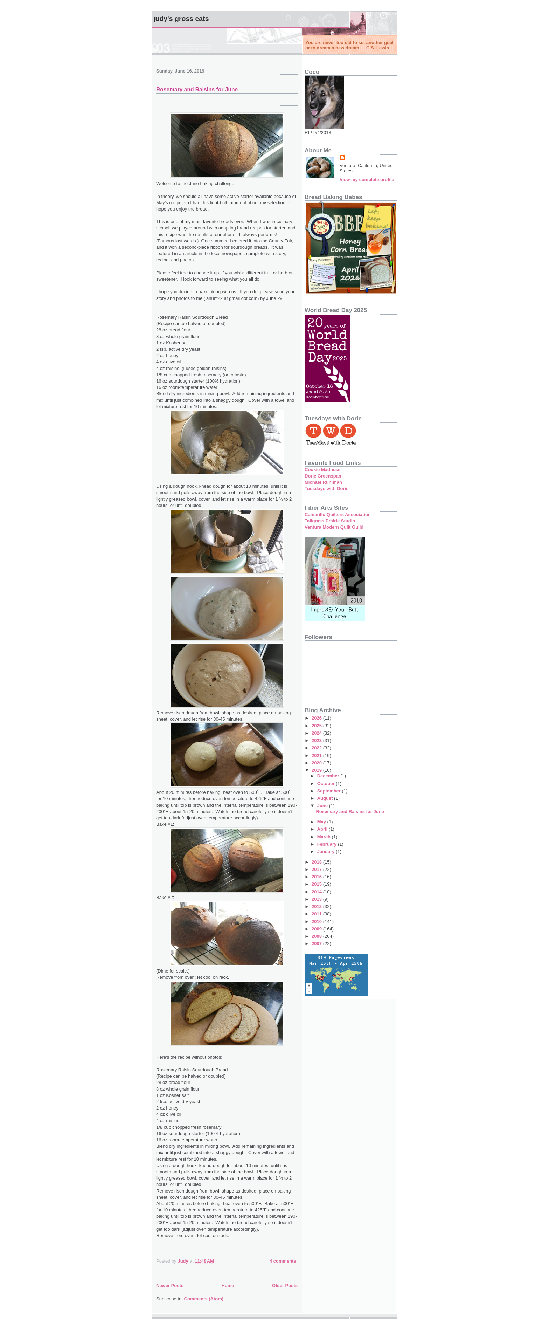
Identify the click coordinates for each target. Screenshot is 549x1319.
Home (227, 1285)
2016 (317, 876)
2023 (317, 740)
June (323, 805)
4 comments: (284, 1261)
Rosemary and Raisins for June (197, 89)
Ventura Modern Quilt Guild (334, 527)
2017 (317, 869)
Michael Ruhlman (323, 482)
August (325, 798)
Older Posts (285, 1285)
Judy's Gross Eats (181, 18)
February (327, 844)
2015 (317, 884)
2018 (317, 862)
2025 (317, 725)
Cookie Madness (323, 469)
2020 (317, 762)
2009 (317, 929)
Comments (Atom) (204, 1298)
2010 (317, 921)
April (323, 829)
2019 (317, 770)
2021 (317, 755)
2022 (317, 747)
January (326, 851)
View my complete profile (367, 179)
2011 (317, 913)
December (328, 775)
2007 (317, 943)
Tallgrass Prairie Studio (330, 520)
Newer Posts (169, 1285)
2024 (317, 733)
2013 (317, 899)
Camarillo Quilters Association (338, 514)
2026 (317, 718)
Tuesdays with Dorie (326, 488)
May (322, 821)
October (326, 783)
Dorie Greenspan (323, 476)
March (324, 836)
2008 (317, 936)
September (329, 791)
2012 (317, 906)
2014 (317, 891)
